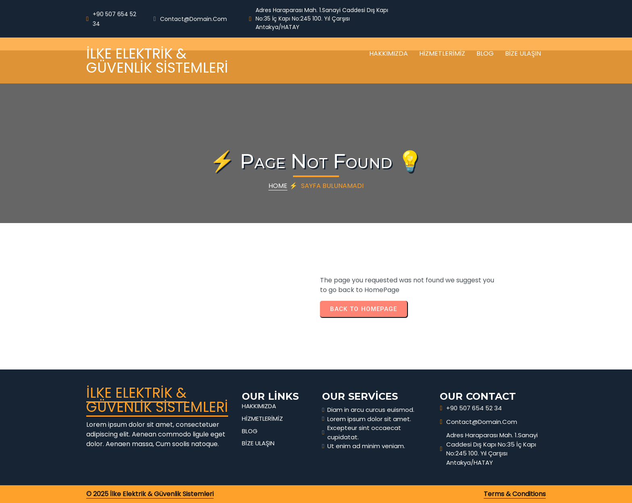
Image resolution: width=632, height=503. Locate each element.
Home (277, 185)
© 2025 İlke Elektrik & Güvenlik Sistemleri (150, 494)
